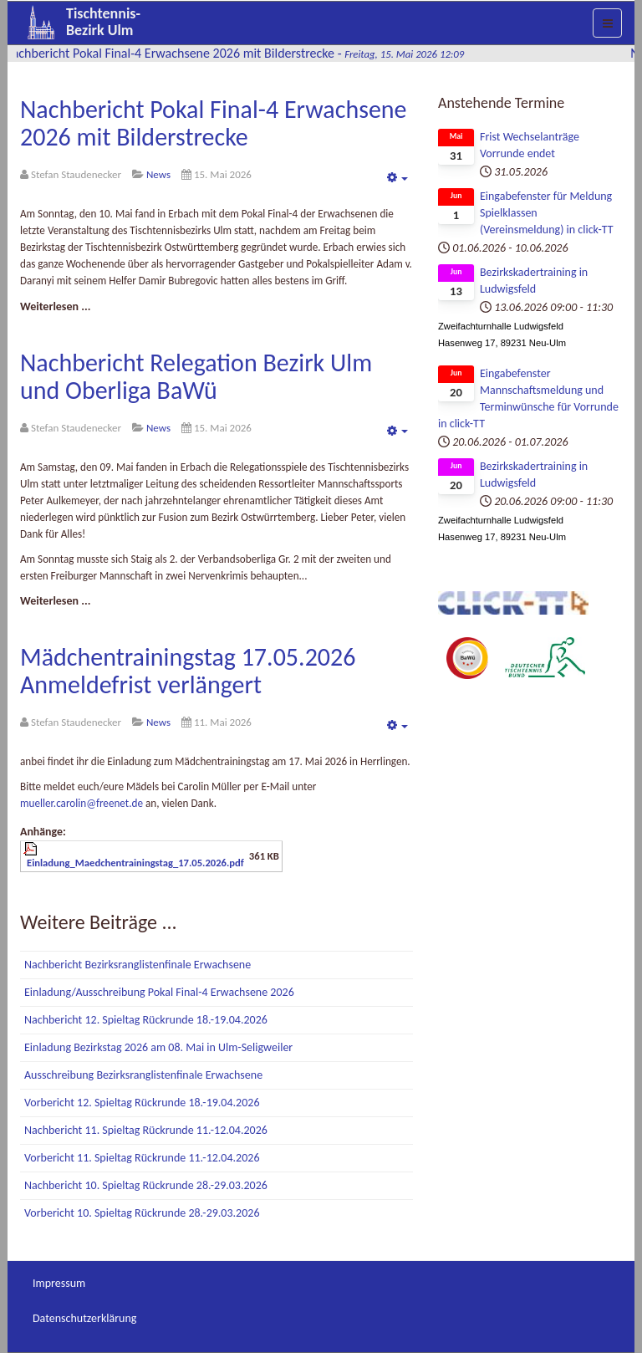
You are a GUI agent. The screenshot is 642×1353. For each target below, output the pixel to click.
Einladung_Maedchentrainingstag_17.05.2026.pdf (135, 862)
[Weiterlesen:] (55, 307)
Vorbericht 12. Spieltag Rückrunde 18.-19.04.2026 (141, 1102)
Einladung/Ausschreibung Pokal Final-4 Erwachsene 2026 (159, 992)
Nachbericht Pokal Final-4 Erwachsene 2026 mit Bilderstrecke (213, 123)
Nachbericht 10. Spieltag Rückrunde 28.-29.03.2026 (146, 1185)
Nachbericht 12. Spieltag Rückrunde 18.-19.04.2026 (146, 1020)
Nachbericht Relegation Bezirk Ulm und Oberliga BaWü (196, 376)
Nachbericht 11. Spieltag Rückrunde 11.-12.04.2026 (146, 1130)
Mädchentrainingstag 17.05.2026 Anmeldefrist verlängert (187, 670)
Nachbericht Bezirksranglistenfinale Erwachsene (137, 964)
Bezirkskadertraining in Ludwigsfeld (534, 280)
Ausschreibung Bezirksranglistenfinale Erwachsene (143, 1075)
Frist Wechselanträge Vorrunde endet (529, 145)
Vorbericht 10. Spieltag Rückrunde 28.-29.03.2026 (141, 1213)
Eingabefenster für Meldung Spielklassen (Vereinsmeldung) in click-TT (547, 213)
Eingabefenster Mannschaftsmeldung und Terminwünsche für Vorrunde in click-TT (528, 398)
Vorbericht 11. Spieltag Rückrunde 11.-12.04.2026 (141, 1158)
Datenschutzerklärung (84, 1318)
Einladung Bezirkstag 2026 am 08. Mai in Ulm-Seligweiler (158, 1047)
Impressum (59, 1283)
